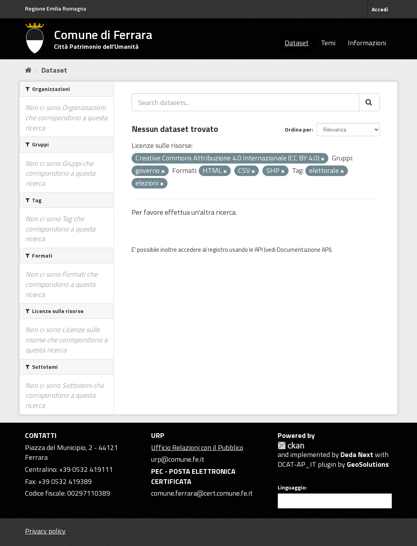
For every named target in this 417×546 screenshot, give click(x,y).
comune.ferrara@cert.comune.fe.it (202, 493)
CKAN (291, 445)
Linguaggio (291, 487)
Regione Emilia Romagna (55, 8)
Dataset (296, 42)
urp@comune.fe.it (177, 459)
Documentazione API (303, 249)
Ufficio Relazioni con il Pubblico (197, 447)
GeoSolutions (368, 464)
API (259, 249)
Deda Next (356, 454)
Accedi (380, 9)
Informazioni (367, 42)
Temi (328, 42)
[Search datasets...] (245, 102)
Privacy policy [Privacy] (45, 531)
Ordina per (298, 129)
